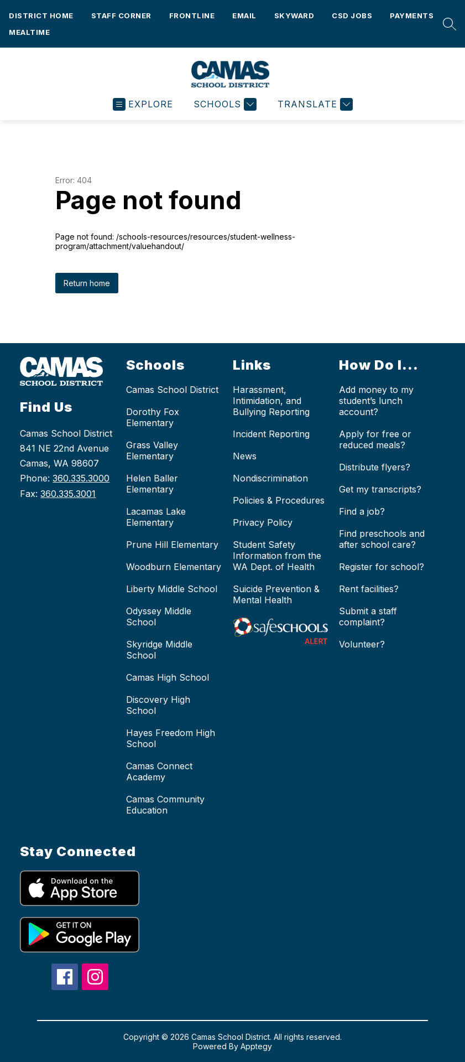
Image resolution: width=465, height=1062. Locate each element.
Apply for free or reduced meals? (375, 439)
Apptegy (256, 1046)
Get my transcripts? (380, 489)
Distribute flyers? (374, 467)
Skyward (294, 15)
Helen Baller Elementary (152, 484)
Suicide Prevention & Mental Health (276, 594)
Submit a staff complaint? (368, 616)
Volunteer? (362, 644)
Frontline (192, 15)
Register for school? (381, 566)
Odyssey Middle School (158, 616)
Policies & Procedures (279, 500)
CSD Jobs (352, 15)
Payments (411, 15)
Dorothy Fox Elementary (152, 417)
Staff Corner (121, 15)
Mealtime (29, 32)
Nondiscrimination (270, 478)
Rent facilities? (369, 588)
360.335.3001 (68, 493)
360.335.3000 (81, 478)
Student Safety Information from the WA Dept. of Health (277, 555)
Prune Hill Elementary (172, 544)
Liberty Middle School (171, 588)
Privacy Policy (262, 522)
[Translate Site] (314, 104)
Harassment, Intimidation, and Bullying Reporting (271, 400)
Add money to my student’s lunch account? (376, 400)
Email (244, 15)
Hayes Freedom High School (170, 738)
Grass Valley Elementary (152, 450)
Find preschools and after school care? (382, 539)
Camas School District (172, 389)
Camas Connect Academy (159, 771)
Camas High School (167, 677)
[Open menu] (143, 104)
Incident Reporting (271, 433)
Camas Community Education (165, 805)
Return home (87, 283)
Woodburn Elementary (173, 566)
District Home (41, 15)
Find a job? (362, 511)
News (245, 456)
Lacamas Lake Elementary (156, 517)
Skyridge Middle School (159, 650)
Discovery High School (158, 705)
